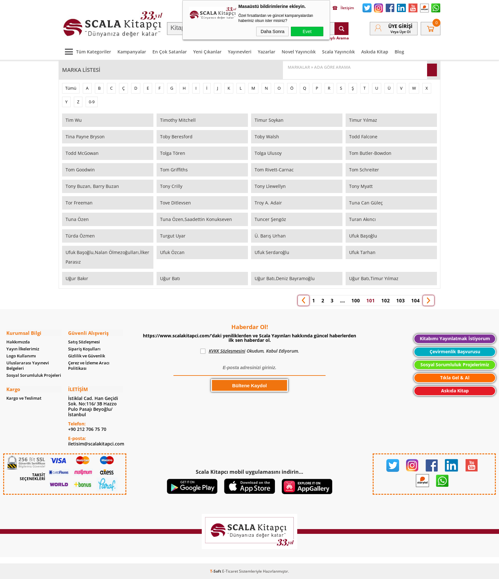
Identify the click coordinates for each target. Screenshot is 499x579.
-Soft (216, 571)
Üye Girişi (400, 26)
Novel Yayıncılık (299, 51)
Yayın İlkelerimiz (22, 348)
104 (415, 300)
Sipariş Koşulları (84, 348)
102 (385, 300)
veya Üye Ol (400, 31)
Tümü (70, 88)
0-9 (92, 101)
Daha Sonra (273, 31)
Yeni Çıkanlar (207, 51)
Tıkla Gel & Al (454, 378)
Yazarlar (266, 51)
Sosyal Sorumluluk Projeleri (33, 375)
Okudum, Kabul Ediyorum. (249, 351)
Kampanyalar (131, 51)
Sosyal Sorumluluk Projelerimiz (454, 365)
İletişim (343, 8)
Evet (307, 31)
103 (400, 300)
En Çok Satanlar (169, 51)
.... (342, 300)
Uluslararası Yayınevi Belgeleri (27, 365)
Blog (399, 51)
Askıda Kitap (374, 51)
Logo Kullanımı (21, 355)
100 (355, 300)
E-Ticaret (230, 571)
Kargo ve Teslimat (23, 398)
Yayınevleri (239, 51)
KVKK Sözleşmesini (227, 351)
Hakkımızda (18, 341)
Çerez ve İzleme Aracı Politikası (88, 365)
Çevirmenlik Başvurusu (455, 351)
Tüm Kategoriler (86, 51)
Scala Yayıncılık (338, 51)
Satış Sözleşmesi (84, 341)
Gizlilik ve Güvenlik (86, 355)
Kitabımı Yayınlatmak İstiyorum (455, 338)
